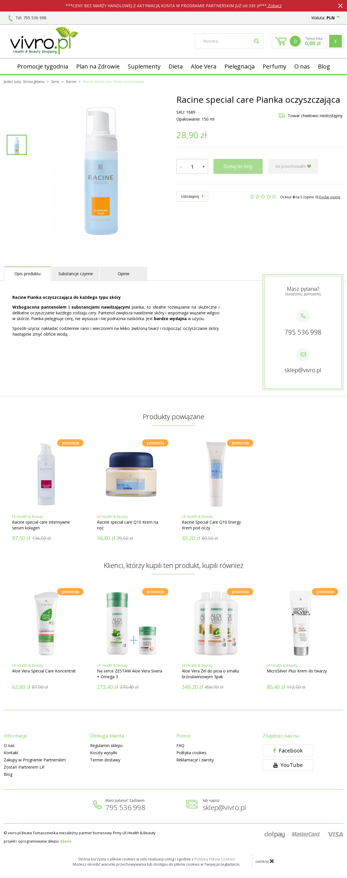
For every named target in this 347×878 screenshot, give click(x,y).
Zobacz (274, 5)
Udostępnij (192, 196)
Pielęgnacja (239, 66)
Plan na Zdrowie (98, 66)
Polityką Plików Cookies (215, 859)
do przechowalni (293, 166)
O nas (302, 66)
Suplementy (144, 66)
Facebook (288, 750)
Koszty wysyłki (103, 752)
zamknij (264, 861)
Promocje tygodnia (42, 66)
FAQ (180, 745)
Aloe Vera (203, 66)
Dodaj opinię (329, 197)
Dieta (176, 66)
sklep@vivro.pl (303, 370)
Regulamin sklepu (106, 745)
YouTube (288, 764)
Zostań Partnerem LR (24, 767)
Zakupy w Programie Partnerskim (35, 760)
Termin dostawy (105, 760)
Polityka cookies (191, 752)
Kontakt (11, 752)
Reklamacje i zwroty (195, 760)
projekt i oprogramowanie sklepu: (37, 841)
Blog (324, 66)
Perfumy (274, 66)
